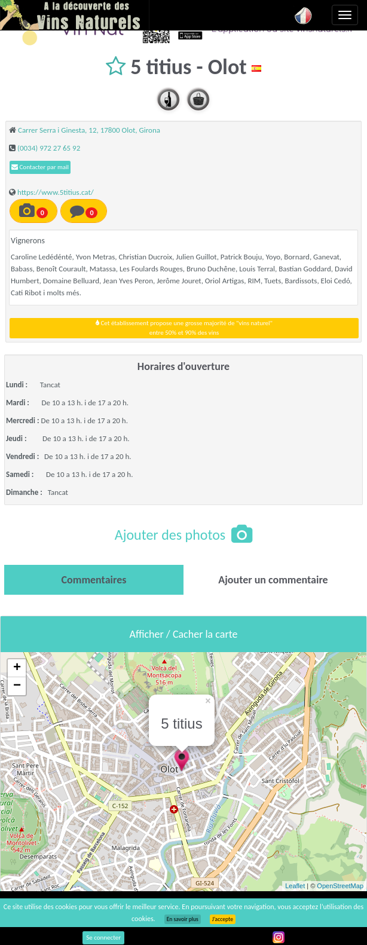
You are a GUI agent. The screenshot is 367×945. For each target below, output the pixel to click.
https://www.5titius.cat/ (55, 192)
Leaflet (295, 885)
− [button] (17, 686)
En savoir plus (182, 919)
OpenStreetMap (340, 885)
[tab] (94, 580)
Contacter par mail (40, 167)
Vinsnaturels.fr (74, 15)
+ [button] (17, 668)
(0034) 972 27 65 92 (48, 147)
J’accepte (222, 919)
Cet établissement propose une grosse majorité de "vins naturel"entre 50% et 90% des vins (184, 328)
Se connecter (103, 937)
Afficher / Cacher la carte (184, 634)
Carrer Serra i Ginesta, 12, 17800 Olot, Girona (89, 130)
